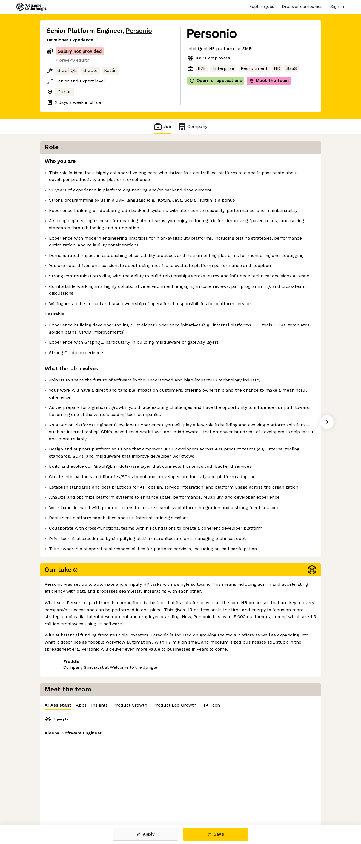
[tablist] (257, 163)
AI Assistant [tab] (204, 164)
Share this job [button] (62, 801)
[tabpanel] (257, 235)
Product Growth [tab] (277, 162)
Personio (139, 31)
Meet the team (269, 80)
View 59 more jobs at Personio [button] (117, 801)
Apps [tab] (228, 162)
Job (162, 126)
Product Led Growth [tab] (321, 162)
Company (192, 126)
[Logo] (31, 7)
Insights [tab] (246, 162)
